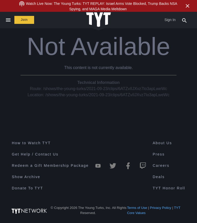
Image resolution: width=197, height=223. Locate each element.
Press (159, 154)
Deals (159, 177)
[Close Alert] (187, 6)
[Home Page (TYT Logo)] (98, 19)
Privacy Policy (160, 208)
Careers (161, 165)
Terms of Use (137, 208)
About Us (162, 143)
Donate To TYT (27, 188)
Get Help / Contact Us (35, 154)
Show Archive (26, 177)
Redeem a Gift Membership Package (50, 165)
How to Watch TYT (31, 143)
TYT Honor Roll (169, 188)
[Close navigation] (8, 20)
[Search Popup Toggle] (184, 20)
